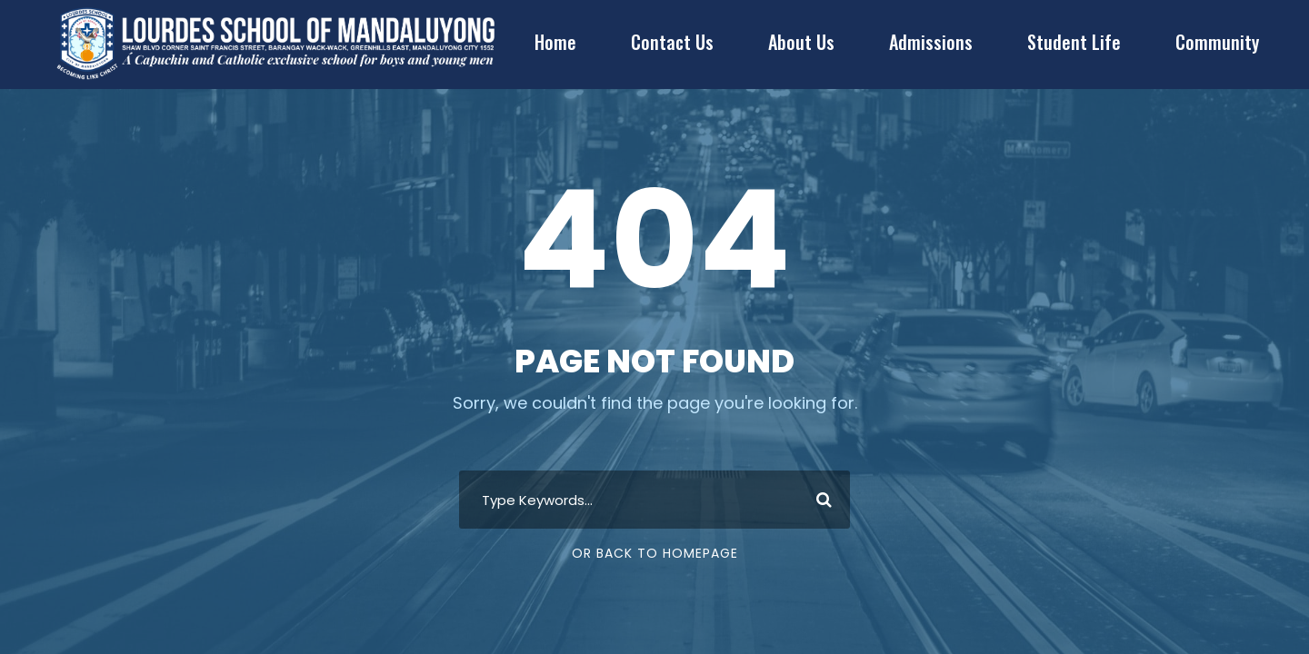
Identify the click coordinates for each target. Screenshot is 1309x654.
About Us (801, 41)
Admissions (931, 41)
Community (1217, 41)
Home (555, 41)
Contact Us (672, 41)
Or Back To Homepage (655, 553)
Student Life (1074, 41)
